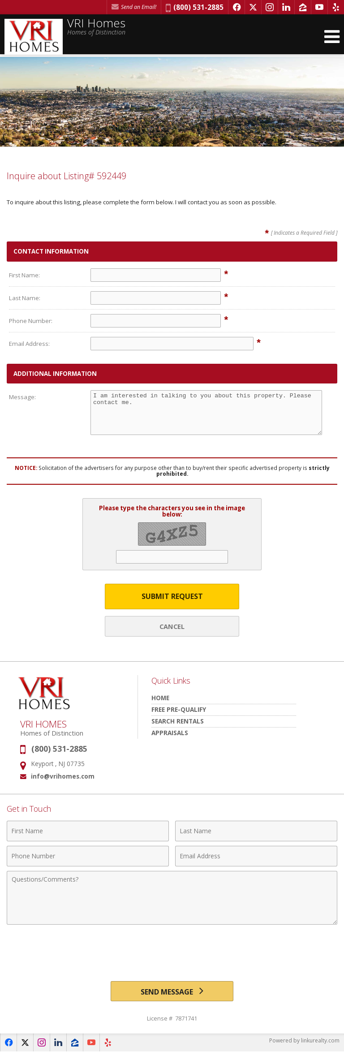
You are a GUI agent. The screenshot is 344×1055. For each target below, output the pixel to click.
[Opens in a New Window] (236, 7)
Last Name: (24, 298)
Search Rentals (177, 721)
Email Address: (29, 344)
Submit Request (172, 596)
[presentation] (172, 948)
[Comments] (172, 898)
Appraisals (169, 732)
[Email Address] (256, 856)
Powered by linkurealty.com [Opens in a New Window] (304, 1046)
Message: (22, 397)
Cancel (172, 626)
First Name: (24, 275)
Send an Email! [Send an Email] (134, 7)
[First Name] (88, 831)
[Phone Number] (88, 856)
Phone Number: (30, 321)
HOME (160, 697)
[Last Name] (256, 831)
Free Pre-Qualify (178, 709)
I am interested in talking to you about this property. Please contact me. (206, 412)
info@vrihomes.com (63, 776)
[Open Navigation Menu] (332, 37)
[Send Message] (172, 993)
